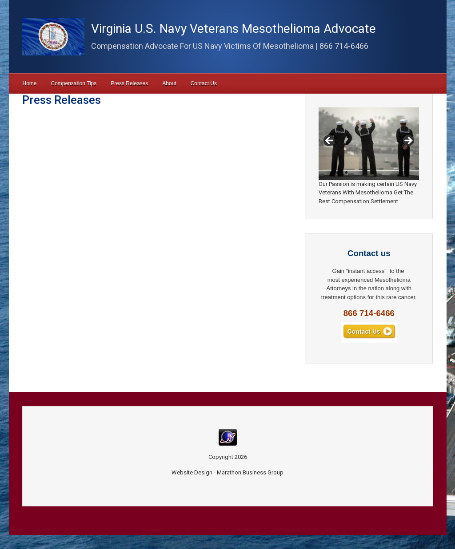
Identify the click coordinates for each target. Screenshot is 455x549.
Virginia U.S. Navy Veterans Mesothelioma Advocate (233, 28)
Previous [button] (329, 141)
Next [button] (408, 141)
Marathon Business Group (250, 472)
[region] (369, 143)
